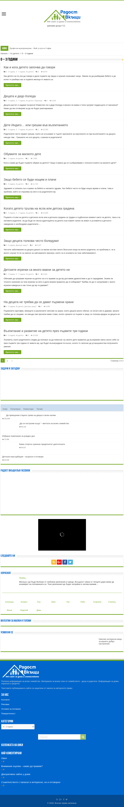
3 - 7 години (20, 72)
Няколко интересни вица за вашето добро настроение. (110, 641)
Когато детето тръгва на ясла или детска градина (39, 208)
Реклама (5, 704)
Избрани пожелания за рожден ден (18, 436)
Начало (4, 53)
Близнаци (9, 599)
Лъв (38, 599)
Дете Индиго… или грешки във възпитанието (36, 125)
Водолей (24, 607)
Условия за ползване (11, 709)
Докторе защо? (22, 245)
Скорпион (97, 599)
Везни (9, 607)
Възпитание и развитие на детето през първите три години (46, 331)
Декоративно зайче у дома (15, 774)
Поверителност (8, 713)
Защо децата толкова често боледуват (31, 240)
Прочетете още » (12, 85)
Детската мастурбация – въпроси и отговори (22, 456)
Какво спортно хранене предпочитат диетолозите (42, 444)
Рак (67, 599)
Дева (38, 607)
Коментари (28, 409)
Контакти (5, 700)
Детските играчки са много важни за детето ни (37, 269)
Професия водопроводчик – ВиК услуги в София (30, 48)
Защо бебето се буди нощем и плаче (30, 179)
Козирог (24, 599)
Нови (5, 409)
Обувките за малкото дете (22, 154)
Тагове (40, 409)
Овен (53, 599)
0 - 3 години (10, 72)
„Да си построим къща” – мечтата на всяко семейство (44, 423)
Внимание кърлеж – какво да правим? (22, 766)
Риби (82, 599)
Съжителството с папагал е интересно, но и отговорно (30, 782)
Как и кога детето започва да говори (29, 67)
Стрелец (112, 599)
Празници (38, 101)
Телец (22, 578)
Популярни (15, 409)
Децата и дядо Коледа (20, 96)
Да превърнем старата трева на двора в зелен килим (31, 415)
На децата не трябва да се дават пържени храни (39, 302)
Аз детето (14, 53)
